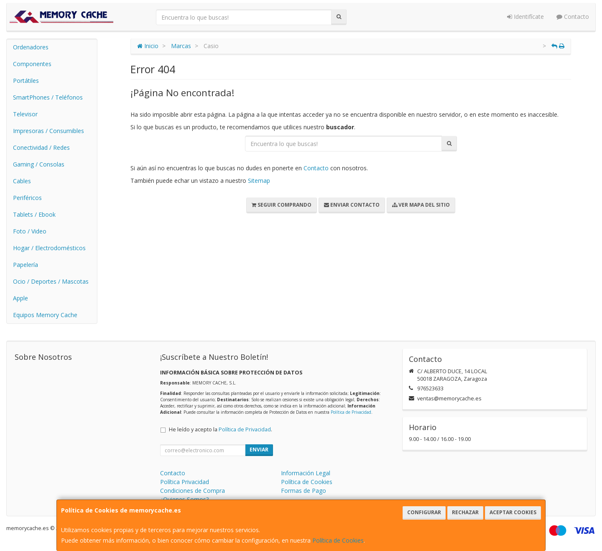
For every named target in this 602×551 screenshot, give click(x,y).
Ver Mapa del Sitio (421, 204)
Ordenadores (30, 47)
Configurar (424, 512)
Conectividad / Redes (41, 147)
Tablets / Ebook (34, 214)
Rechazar (465, 512)
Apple (20, 298)
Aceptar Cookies (513, 512)
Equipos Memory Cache (45, 315)
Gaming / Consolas (38, 164)
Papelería (25, 265)
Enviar (259, 449)
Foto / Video (29, 231)
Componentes (32, 64)
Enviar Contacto (352, 204)
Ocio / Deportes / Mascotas (51, 281)
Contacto (572, 17)
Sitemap (259, 181)
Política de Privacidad (351, 412)
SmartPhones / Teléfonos (48, 97)
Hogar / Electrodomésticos (49, 248)
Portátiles (26, 81)
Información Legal (305, 473)
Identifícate (525, 17)
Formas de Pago (303, 491)
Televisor (25, 114)
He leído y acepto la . (220, 429)
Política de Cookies (338, 540)
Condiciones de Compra (192, 491)
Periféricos (27, 198)
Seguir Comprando (281, 204)
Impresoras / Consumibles (48, 131)
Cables (22, 181)
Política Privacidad (184, 482)
